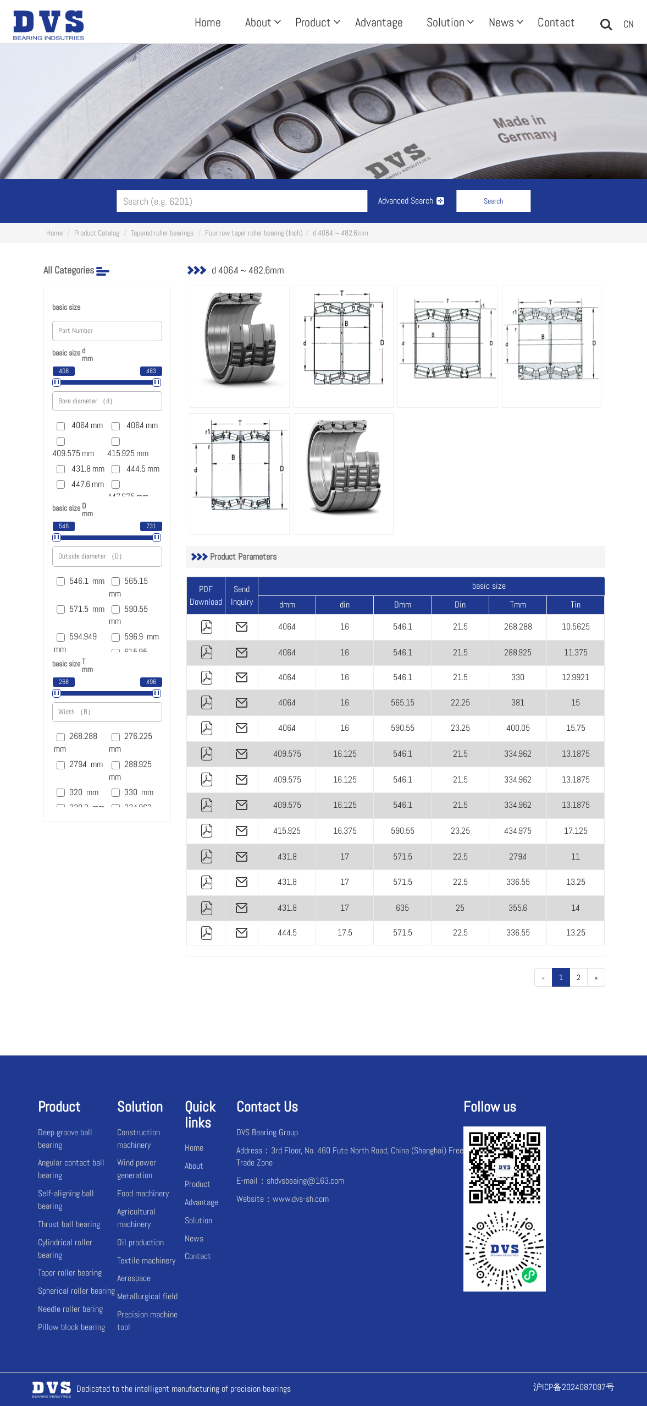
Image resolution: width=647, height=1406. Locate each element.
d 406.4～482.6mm (340, 233)
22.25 (460, 702)
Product (316, 22)
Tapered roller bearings (162, 233)
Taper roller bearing (70, 1272)
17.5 (345, 932)
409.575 (287, 753)
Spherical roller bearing (76, 1290)
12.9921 (575, 677)
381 (517, 702)
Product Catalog (96, 233)
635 (402, 907)
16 (344, 626)
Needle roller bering (70, 1309)
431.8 (287, 856)
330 (517, 677)
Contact (556, 22)
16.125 (345, 753)
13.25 (575, 882)
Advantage (379, 22)
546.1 (402, 626)
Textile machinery (146, 1260)
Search (493, 201)
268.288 (518, 626)
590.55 (402, 728)
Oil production (140, 1242)
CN (628, 24)
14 (575, 907)
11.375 (576, 652)
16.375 (345, 830)
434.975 (518, 830)
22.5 (460, 856)
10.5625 (576, 626)
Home (208, 22)
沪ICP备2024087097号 (574, 1387)
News (505, 22)
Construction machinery (138, 1138)
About (262, 22)
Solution (449, 22)
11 (575, 856)
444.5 (287, 932)
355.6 (517, 907)
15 (575, 702)
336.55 (518, 882)
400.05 (518, 728)
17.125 (576, 830)
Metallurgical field (147, 1296)
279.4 (518, 856)
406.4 (287, 626)
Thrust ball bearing (69, 1224)
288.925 (518, 652)
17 (344, 856)
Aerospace (134, 1278)
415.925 (287, 830)
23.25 (460, 728)
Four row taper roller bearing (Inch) (254, 233)
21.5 (460, 626)
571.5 (402, 856)
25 (460, 907)
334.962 (518, 753)
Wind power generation (136, 1169)
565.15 (402, 702)
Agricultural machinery (136, 1218)
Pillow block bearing (71, 1327)
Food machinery (143, 1193)
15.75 (575, 728)
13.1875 (576, 753)
